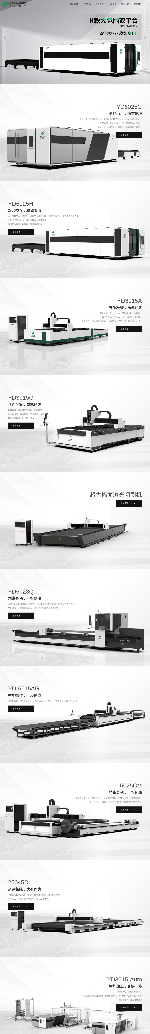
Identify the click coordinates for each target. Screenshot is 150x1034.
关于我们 (100, 1025)
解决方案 (127, 1025)
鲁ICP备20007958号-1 (55, 1025)
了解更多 (128, 133)
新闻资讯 (109, 1025)
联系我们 (136, 1025)
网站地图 (145, 1025)
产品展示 (118, 1025)
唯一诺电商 (70, 1025)
